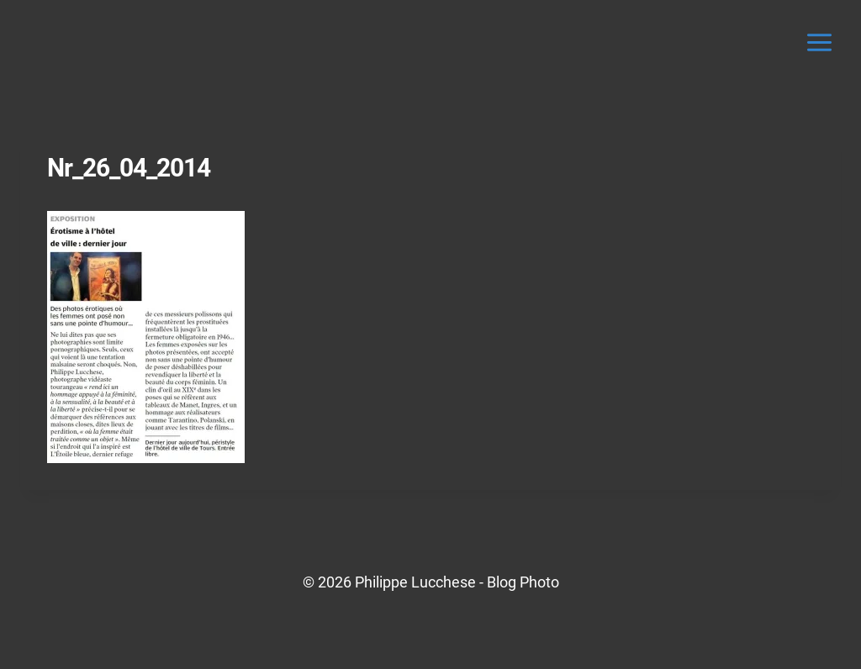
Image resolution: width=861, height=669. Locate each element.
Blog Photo (523, 582)
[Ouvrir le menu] (819, 42)
